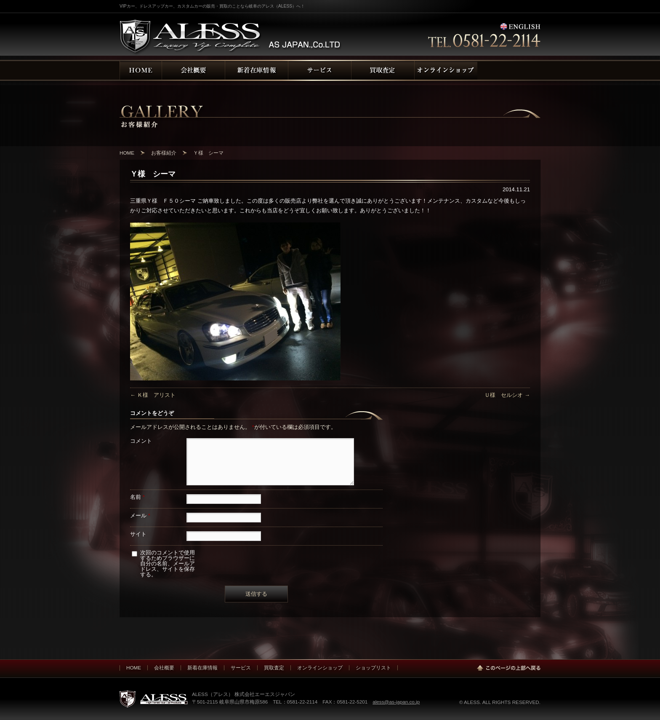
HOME (133, 667)
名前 (137, 497)
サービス (241, 667)
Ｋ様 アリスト (153, 395)
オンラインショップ (320, 667)
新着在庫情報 (202, 667)
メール (140, 515)
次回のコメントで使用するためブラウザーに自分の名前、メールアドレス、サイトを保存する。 (167, 563)
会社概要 (164, 667)
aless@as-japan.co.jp (396, 701)
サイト (138, 534)
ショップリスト (373, 667)
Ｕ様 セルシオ (507, 395)
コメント (141, 441)
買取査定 (274, 667)
